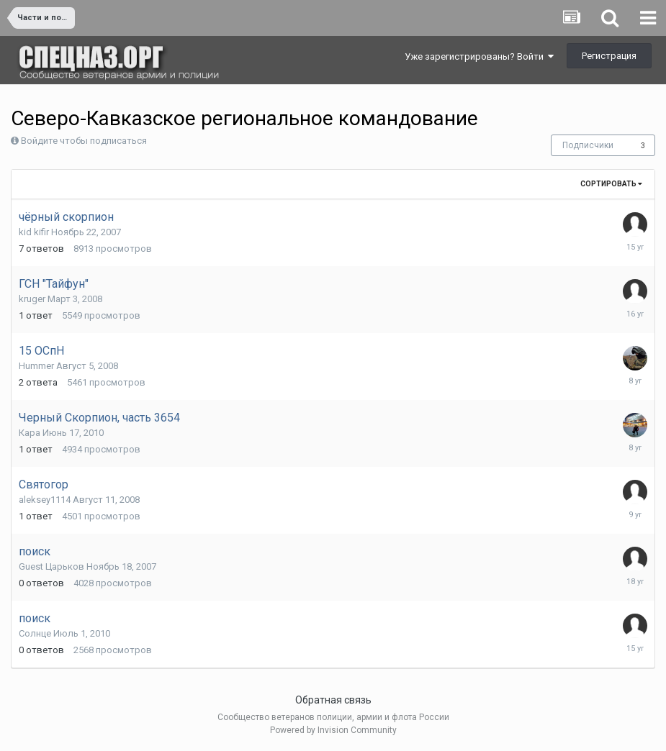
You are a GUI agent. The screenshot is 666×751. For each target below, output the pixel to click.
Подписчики (587, 145)
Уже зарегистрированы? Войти (479, 56)
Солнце (35, 633)
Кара (29, 432)
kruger (32, 298)
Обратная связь (333, 700)
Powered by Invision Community (333, 730)
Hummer (36, 365)
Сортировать (611, 184)
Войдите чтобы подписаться (84, 140)
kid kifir (34, 232)
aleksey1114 (45, 499)
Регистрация (609, 55)
